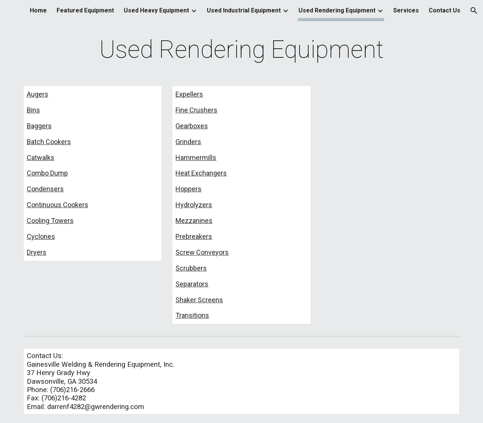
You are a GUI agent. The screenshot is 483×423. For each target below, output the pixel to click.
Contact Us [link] (444, 10)
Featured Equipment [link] (85, 10)
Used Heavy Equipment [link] (156, 10)
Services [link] (406, 10)
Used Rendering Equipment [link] (336, 10)
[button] (474, 11)
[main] (241, 50)
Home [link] (38, 10)
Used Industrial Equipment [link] (244, 10)
